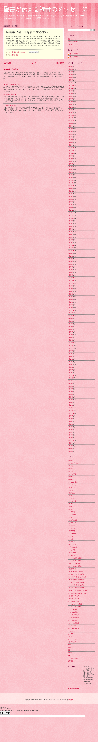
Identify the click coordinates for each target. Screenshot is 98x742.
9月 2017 (70, 351)
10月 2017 (71, 348)
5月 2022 (70, 199)
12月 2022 (71, 180)
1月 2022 (70, 210)
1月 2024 (70, 145)
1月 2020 (70, 275)
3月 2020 (70, 269)
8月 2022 (70, 191)
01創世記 (70, 460)
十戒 (69, 655)
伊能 (69, 644)
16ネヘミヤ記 (72, 501)
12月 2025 (71, 82)
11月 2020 (71, 248)
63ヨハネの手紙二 (73, 620)
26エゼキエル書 (73, 520)
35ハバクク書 (72, 544)
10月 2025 (71, 88)
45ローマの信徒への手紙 (75, 571)
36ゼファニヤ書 (73, 547)
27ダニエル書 (72, 523)
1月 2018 (70, 340)
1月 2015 (70, 437)
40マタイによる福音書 (75, 558)
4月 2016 (70, 397)
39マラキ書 (71, 555)
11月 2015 (71, 410)
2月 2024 (70, 142)
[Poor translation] (7, 713)
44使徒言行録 (72, 569)
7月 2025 (70, 96)
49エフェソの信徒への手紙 (76, 582)
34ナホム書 (71, 542)
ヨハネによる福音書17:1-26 (11, 84)
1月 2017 (70, 372)
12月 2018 (71, 310)
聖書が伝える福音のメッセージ (45, 9)
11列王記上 (71, 487)
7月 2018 (70, 324)
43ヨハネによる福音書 (75, 566)
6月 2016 (70, 391)
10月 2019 (71, 283)
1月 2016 (70, 405)
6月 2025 (70, 99)
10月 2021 (71, 218)
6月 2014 (70, 448)
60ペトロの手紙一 (73, 612)
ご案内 (70, 44)
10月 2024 (71, 120)
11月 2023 (71, 150)
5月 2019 (70, 296)
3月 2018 (70, 334)
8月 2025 (70, 93)
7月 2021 (70, 226)
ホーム (34, 63)
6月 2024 (70, 131)
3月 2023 (70, 172)
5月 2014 (70, 451)
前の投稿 (60, 63)
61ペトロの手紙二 (73, 615)
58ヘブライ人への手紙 (75, 607)
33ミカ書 (70, 539)
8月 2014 (70, 443)
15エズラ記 (71, 498)
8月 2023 (70, 158)
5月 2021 (70, 231)
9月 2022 (70, 188)
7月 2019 (70, 291)
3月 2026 (70, 74)
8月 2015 (70, 418)
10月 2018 (71, 316)
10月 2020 (71, 250)
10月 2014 (71, 440)
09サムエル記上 (73, 482)
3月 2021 (70, 237)
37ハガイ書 (71, 550)
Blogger (70, 699)
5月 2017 (70, 362)
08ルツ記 (70, 479)
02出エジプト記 (73, 463)
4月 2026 (70, 72)
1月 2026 (70, 80)
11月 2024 (71, 118)
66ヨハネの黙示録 (73, 628)
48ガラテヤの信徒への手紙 (76, 579)
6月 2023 (70, 164)
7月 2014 (70, 445)
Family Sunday (72, 631)
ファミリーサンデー (74, 639)
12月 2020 (71, 245)
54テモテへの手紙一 (74, 596)
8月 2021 (70, 223)
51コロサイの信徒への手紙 (76, 588)
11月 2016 (71, 378)
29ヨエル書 (71, 528)
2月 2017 (70, 370)
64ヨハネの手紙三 (73, 623)
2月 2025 (70, 110)
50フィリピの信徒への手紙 (76, 585)
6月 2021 (70, 229)
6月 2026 (70, 66)
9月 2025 (70, 91)
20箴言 (70, 509)
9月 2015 (70, 416)
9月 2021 (70, 221)
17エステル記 (72, 504)
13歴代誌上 (71, 493)
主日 (69, 650)
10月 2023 (71, 153)
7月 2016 (70, 389)
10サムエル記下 (73, 485)
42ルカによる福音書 (74, 563)
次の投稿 (7, 63)
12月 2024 (71, 115)
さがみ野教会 (74, 54)
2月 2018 (70, 337)
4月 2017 (70, 364)
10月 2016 (71, 380)
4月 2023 (70, 169)
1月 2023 (70, 177)
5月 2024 (70, 134)
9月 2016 (70, 383)
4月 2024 (70, 137)
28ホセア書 (71, 525)
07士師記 (70, 476)
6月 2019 (70, 294)
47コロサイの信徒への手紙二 (77, 577)
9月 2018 (70, 318)
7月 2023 (70, 161)
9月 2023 (70, 156)
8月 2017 (70, 353)
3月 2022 (70, 204)
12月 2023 (71, 147)
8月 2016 (70, 386)
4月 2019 (70, 299)
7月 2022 (70, 194)
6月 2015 (70, 424)
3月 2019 (70, 302)
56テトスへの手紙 (73, 601)
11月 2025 (71, 85)
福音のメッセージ (73, 39)
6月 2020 (70, 261)
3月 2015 (70, 432)
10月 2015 (71, 413)
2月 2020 (70, 272)
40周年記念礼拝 (73, 42)
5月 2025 (70, 101)
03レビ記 (70, 466)
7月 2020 (70, 259)
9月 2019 (70, 286)
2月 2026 (70, 77)
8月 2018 (70, 321)
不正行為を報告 (73, 688)
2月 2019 (70, 305)
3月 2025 (70, 107)
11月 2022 (71, 183)
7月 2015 (70, 421)
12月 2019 (71, 278)
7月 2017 (70, 356)
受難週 (70, 653)
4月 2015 (70, 429)
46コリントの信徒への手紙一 (77, 574)
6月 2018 (70, 326)
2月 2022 (70, 207)
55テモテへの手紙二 (74, 598)
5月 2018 (70, 329)
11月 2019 (71, 280)
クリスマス (71, 636)
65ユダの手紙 (72, 625)
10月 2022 (71, 185)
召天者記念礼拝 (73, 658)
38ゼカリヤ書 (72, 552)
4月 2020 (70, 267)
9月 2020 (70, 253)
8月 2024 (70, 126)
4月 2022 (70, 202)
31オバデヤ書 (72, 533)
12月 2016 (71, 375)
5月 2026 (70, 69)
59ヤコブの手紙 (73, 609)
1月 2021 (70, 242)
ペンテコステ (72, 642)
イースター (71, 634)
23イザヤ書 (71, 512)
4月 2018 (70, 332)
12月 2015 (71, 408)
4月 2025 (70, 104)
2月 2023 (70, 175)
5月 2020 (70, 264)
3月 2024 (70, 139)
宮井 (17, 55)
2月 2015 (70, 435)
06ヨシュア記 (72, 474)
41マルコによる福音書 (75, 560)
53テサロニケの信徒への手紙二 (77, 593)
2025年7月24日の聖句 (10, 105)
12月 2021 (71, 213)
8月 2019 (70, 288)
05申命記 (70, 471)
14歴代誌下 (71, 495)
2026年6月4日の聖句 (10, 69)
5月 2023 (70, 166)
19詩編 (13, 55)
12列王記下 (71, 490)
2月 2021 (70, 240)
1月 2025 (70, 112)
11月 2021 (71, 215)
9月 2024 (70, 123)
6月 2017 (70, 359)
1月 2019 (70, 307)
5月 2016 (70, 394)
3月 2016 (70, 399)
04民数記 (70, 468)
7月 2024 (70, 128)
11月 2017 (71, 345)
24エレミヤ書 (72, 514)
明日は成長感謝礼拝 (9, 95)
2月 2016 (70, 402)
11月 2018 (71, 313)
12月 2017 (71, 343)
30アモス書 (71, 531)
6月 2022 (70, 196)
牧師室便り (71, 661)
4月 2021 (70, 234)
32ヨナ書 (70, 536)
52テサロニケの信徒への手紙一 (77, 590)
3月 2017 (70, 367)
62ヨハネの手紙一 (73, 617)
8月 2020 (70, 256)
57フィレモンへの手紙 (75, 604)
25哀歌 (70, 517)
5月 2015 (70, 427)
